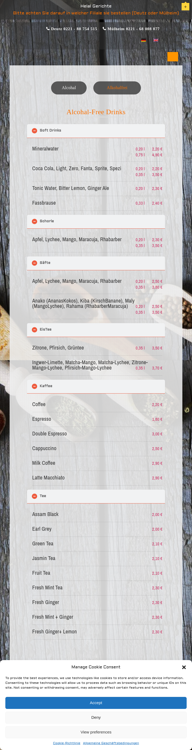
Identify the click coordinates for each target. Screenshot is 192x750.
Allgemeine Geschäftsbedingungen (111, 743)
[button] (184, 667)
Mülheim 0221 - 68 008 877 (133, 29)
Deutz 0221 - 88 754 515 (73, 29)
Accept (96, 702)
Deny (96, 717)
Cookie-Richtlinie (66, 743)
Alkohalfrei (117, 87)
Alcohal (69, 87)
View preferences (96, 732)
